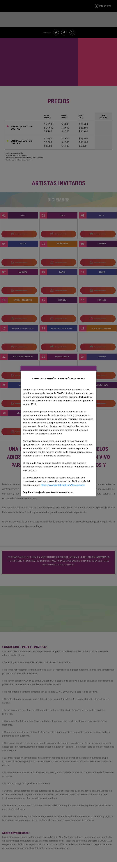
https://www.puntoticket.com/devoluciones (63, 484)
